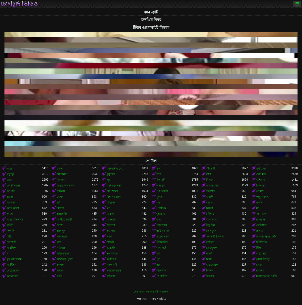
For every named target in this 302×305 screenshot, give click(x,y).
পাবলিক (11, 248)
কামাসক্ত (261, 214)
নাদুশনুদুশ (62, 236)
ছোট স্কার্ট (261, 253)
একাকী (210, 197)
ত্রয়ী (59, 202)
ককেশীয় (210, 191)
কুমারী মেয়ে (13, 185)
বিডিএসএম (63, 253)
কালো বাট (12, 276)
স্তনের (10, 197)
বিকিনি (110, 242)
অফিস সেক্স (162, 231)
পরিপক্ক (61, 248)
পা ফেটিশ (161, 276)
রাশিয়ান (260, 219)
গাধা (9, 168)
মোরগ (209, 202)
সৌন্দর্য (210, 214)
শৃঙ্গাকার (160, 214)
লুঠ (108, 180)
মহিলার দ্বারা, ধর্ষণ (266, 236)
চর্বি (158, 253)
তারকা (110, 214)
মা (257, 208)
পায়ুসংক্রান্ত (262, 197)
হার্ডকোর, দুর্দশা (65, 259)
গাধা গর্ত (161, 248)
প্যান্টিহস (11, 265)
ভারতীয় (111, 248)
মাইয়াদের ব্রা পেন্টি (266, 276)
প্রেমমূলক (211, 248)
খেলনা (60, 197)
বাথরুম (210, 276)
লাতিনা (210, 242)
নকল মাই (112, 265)
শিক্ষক (209, 270)
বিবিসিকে (261, 242)
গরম (109, 236)
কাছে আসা (13, 208)
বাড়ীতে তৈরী (64, 219)
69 (157, 265)
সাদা (208, 174)
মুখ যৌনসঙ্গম (14, 259)
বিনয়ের (260, 185)
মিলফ (209, 180)
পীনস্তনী (210, 168)
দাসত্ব (60, 270)
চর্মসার (60, 208)
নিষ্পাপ (61, 180)
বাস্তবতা (111, 219)
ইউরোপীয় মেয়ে (115, 168)
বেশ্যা (60, 225)
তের (9, 180)
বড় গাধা (111, 231)
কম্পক (60, 265)
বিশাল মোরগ (114, 197)
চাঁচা (158, 174)
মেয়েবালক (13, 270)
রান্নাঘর (260, 270)
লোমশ (260, 191)
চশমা (209, 259)
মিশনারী (160, 180)
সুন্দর (159, 197)
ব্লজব (60, 168)
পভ (158, 202)
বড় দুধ (10, 174)
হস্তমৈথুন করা (114, 185)
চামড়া (209, 208)
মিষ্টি (9, 236)
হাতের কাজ (162, 236)
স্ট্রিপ (258, 248)
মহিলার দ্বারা (213, 185)
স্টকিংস (61, 191)
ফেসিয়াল (261, 225)
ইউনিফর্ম (111, 259)
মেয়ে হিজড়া (263, 259)
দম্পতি (10, 231)
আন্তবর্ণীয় (62, 214)
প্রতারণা (260, 231)
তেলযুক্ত (211, 231)
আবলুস (61, 231)
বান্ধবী (209, 253)
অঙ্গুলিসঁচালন (65, 185)
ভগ (158, 168)
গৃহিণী (10, 225)
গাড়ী (59, 276)
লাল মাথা (211, 219)
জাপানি (11, 191)
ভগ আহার (112, 253)
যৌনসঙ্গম (161, 225)
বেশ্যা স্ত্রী (11, 242)
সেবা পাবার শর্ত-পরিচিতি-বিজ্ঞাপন (151, 291)
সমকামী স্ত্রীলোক (215, 236)
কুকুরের (111, 174)
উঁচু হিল (210, 225)
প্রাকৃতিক (161, 208)
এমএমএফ (212, 265)
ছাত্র (59, 242)
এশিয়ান (260, 180)
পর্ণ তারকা (162, 191)
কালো (10, 214)
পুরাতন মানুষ (114, 270)
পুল (158, 259)
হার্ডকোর (261, 168)
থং (108, 208)
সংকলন (11, 202)
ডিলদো (111, 225)
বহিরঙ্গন (111, 202)
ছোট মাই (261, 174)
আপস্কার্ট (161, 270)
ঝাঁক (158, 219)
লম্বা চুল (160, 185)
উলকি (259, 202)
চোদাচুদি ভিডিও (19, 4)
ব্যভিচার (111, 276)
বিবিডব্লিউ (162, 242)
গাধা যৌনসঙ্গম (15, 219)
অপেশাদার (112, 191)
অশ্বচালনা (62, 174)
